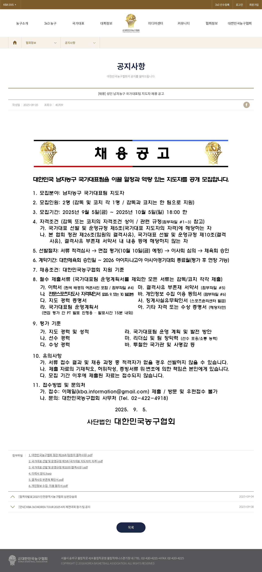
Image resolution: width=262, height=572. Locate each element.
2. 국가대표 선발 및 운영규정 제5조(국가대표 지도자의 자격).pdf (66, 461)
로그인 (239, 4)
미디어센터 (155, 23)
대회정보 (106, 23)
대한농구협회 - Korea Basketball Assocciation (27, 560)
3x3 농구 (50, 23)
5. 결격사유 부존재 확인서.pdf (46, 479)
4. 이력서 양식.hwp (40, 473)
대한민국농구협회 (240, 23)
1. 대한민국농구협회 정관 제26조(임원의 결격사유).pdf (60, 455)
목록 (131, 527)
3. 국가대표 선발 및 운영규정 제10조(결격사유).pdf (58, 467)
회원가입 (254, 4)
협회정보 (212, 23)
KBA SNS (10, 4)
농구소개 (22, 23)
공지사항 (80, 42)
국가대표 (78, 23)
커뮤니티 (184, 23)
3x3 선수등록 (222, 4)
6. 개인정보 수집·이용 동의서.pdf (48, 485)
